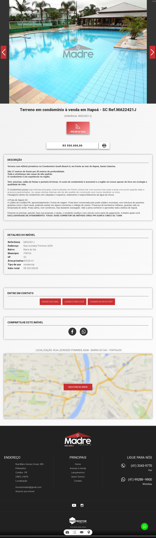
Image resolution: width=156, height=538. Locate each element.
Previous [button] (3, 52)
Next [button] (152, 52)
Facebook (72, 332)
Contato (78, 481)
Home (78, 464)
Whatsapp (84, 332)
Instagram (82, 505)
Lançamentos (78, 472)
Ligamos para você (74, 302)
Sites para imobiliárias (78, 527)
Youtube (74, 505)
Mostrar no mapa (78, 387)
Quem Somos (78, 476)
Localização (21, 481)
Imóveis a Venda (78, 468)
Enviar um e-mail (50, 302)
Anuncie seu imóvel (24, 491)
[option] (78, 52)
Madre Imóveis (78, 439)
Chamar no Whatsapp (101, 302)
